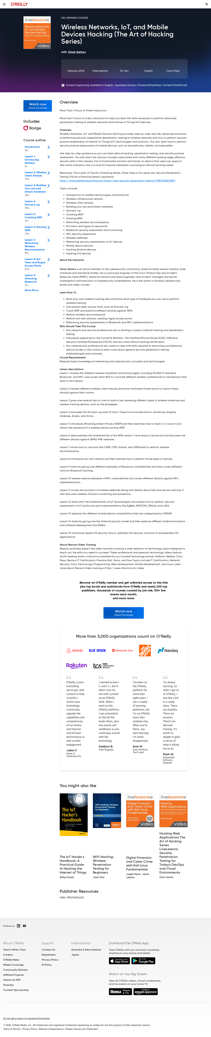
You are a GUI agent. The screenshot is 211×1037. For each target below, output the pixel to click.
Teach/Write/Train (14, 949)
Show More (31, 290)
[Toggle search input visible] (207, 4)
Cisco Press (173, 70)
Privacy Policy (50, 959)
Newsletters (49, 954)
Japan (75, 954)
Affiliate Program (13, 975)
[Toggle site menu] (4, 4)
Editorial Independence (51, 1029)
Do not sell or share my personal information (26, 1018)
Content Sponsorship (16, 990)
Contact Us (48, 949)
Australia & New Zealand (86, 949)
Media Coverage (13, 964)
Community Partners (15, 970)
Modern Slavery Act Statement (82, 1029)
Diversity (8, 985)
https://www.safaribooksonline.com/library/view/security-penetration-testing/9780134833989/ (118, 180)
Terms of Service (11, 1029)
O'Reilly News (11, 959)
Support (48, 943)
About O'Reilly (13, 943)
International (80, 943)
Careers (8, 954)
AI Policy (47, 964)
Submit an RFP (11, 980)
